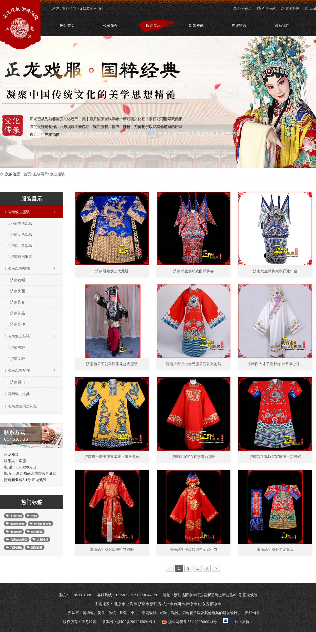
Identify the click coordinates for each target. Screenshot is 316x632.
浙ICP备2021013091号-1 (136, 622)
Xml (313, 9)
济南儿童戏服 (20, 246)
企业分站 (269, 9)
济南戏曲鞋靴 (30, 334)
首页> (28, 174)
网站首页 (67, 26)
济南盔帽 (16, 280)
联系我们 (282, 26)
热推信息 (245, 9)
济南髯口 (16, 382)
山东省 (203, 604)
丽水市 (215, 604)
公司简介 (110, 26)
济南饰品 (16, 313)
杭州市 (167, 604)
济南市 (143, 604)
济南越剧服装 (20, 257)
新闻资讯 (196, 26)
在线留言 (239, 26)
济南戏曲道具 (17, 394)
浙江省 (155, 604)
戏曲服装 (57, 174)
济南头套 (16, 302)
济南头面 (16, 291)
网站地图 (293, 9)
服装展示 (153, 26)
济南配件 (16, 324)
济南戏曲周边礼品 (20, 406)
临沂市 (179, 604)
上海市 (131, 604)
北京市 (119, 604)
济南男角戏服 (20, 224)
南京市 (191, 604)
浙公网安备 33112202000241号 (192, 622)
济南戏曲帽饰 (30, 267)
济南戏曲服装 (30, 210)
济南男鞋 (16, 348)
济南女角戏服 (20, 235)
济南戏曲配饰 (30, 369)
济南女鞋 (16, 359)
